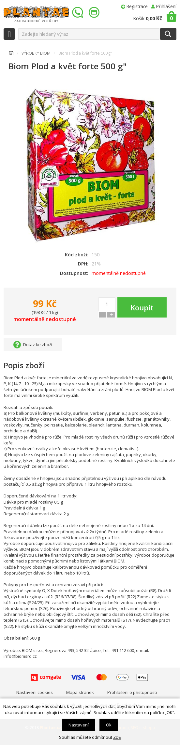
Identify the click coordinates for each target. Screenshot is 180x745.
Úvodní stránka (11, 54)
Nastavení (78, 725)
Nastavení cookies (34, 692)
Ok (109, 725)
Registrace (137, 6)
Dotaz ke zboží (37, 344)
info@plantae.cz (94, 12)
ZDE (117, 737)
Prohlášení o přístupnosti (132, 692)
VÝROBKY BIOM (36, 53)
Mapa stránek (80, 692)
